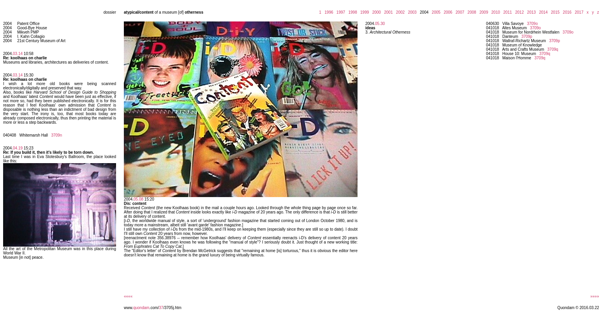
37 (161, 308)
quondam (141, 308)
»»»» (594, 296)
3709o (532, 23)
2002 (399, 12)
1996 (327, 12)
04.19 (18, 148)
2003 (411, 12)
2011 (506, 12)
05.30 (380, 23)
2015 (554, 12)
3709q (552, 49)
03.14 (18, 54)
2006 (447, 12)
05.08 (138, 199)
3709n (56, 135)
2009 (482, 12)
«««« (128, 296)
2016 (566, 12)
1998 (351, 12)
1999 (363, 12)
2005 (435, 12)
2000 (375, 12)
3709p (526, 36)
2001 (387, 12)
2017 (578, 12)
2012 (518, 12)
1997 (339, 12)
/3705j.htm (172, 308)
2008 (470, 12)
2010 (494, 12)
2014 (542, 12)
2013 (530, 12)
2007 (458, 12)
